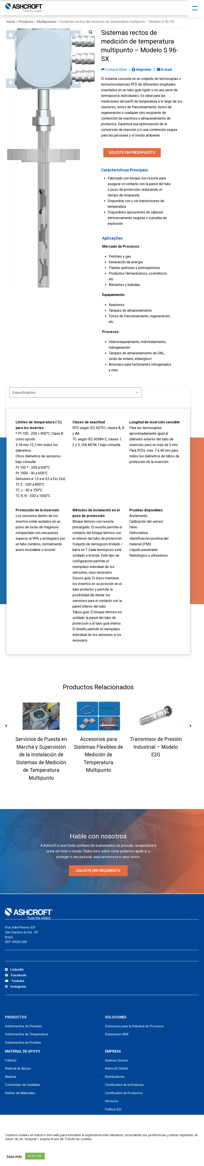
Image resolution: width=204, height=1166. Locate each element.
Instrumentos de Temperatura (26, 1034)
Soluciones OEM (116, 1034)
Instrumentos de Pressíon (23, 1026)
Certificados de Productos (124, 1093)
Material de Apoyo (18, 1068)
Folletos (10, 1060)
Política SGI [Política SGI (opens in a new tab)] (113, 1109)
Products (26, 22)
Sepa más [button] (14, 1156)
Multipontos (46, 22)
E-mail (164, 69)
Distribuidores (115, 1077)
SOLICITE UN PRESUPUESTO (132, 152)
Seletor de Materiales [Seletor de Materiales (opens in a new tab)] (20, 1093)
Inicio (11, 22)
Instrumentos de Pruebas (23, 1042)
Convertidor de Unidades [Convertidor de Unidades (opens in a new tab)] (22, 1085)
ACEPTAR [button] (35, 1156)
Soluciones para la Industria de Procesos (134, 1026)
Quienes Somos (116, 1060)
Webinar (10, 1077)
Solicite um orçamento (98, 871)
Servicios (111, 1101)
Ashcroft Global (116, 1068)
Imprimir (141, 69)
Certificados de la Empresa (124, 1085)
